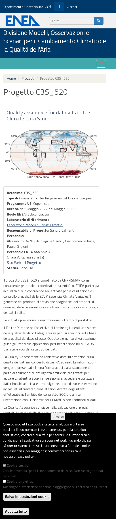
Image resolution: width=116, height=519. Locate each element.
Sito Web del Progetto (24, 262)
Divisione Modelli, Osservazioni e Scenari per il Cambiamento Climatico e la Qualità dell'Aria (54, 41)
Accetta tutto (16, 511)
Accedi (72, 6)
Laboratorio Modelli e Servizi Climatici (35, 225)
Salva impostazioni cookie (27, 497)
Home (11, 78)
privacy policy (24, 456)
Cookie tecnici (18, 465)
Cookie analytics (20, 481)
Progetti (27, 78)
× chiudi (58, 416)
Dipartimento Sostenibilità (24, 6)
